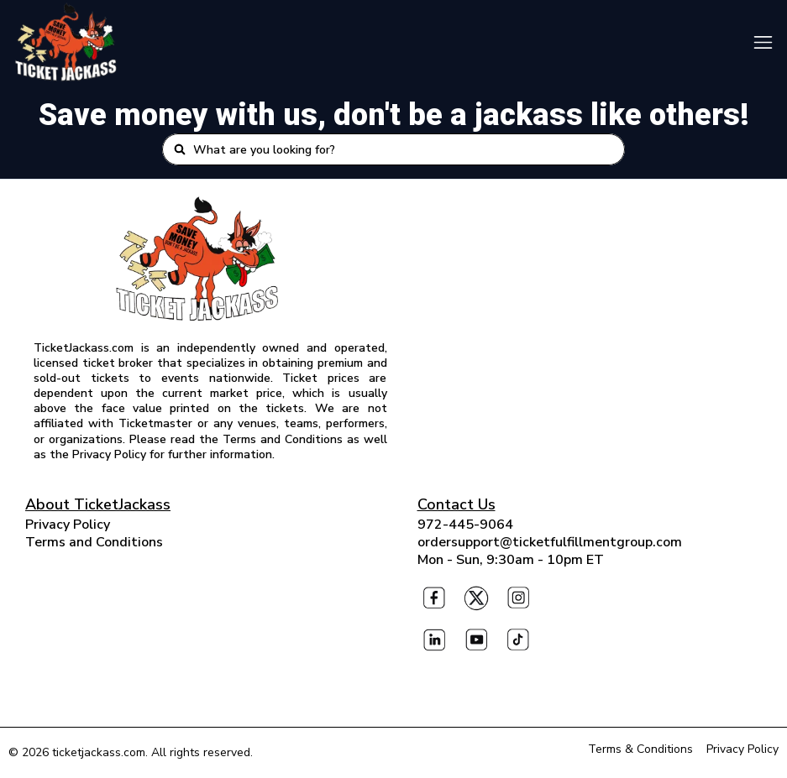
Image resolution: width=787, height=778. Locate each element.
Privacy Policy (67, 524)
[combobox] (403, 149)
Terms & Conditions (640, 749)
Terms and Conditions (94, 542)
